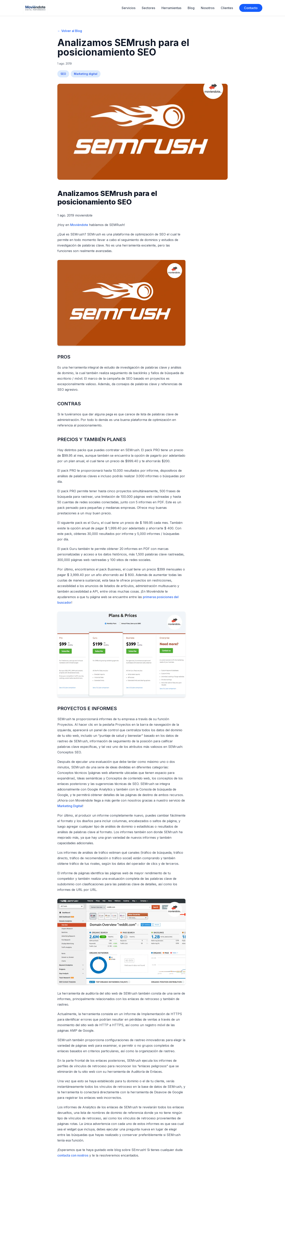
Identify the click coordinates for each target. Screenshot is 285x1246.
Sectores (148, 8)
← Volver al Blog (69, 31)
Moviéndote (79, 225)
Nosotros (207, 8)
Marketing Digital (69, 806)
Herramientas (171, 8)
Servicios (128, 8)
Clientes (227, 8)
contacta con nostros (72, 1155)
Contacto (251, 8)
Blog (191, 8)
